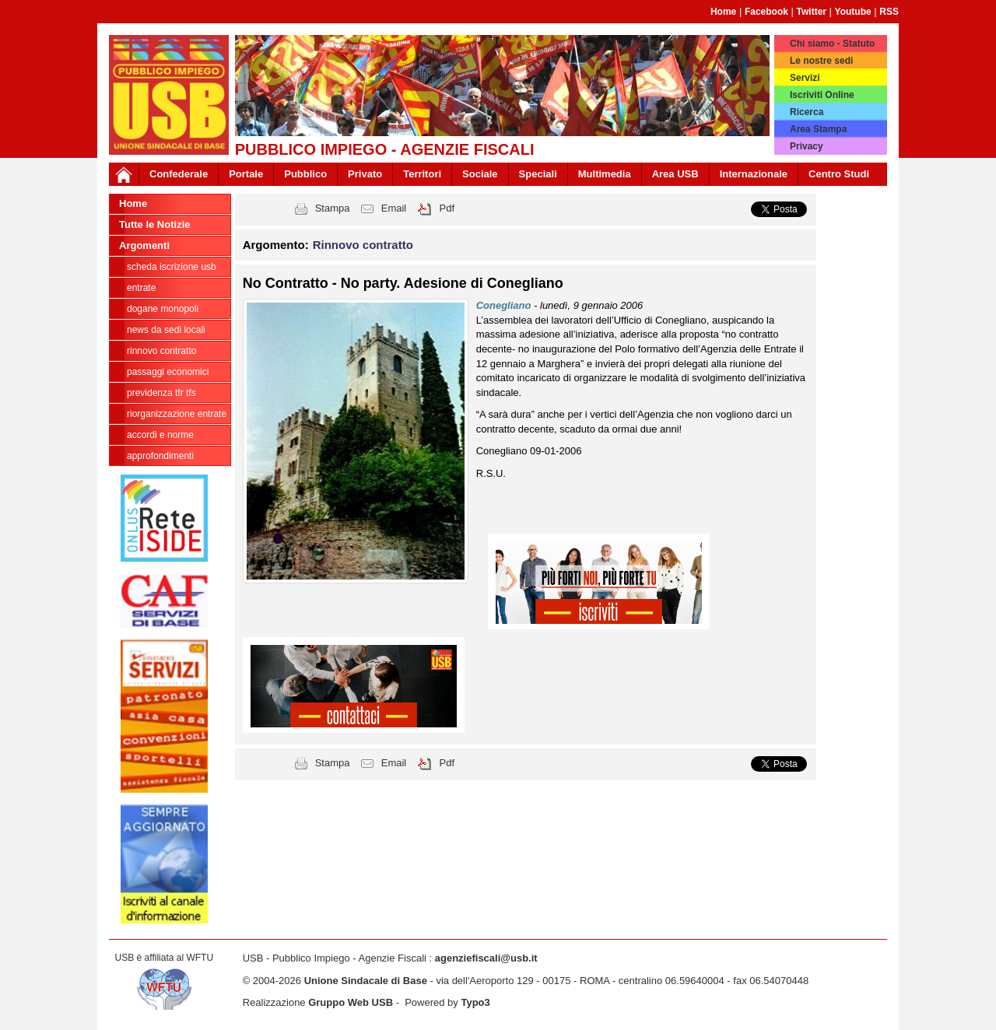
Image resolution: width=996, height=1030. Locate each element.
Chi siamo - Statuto (832, 43)
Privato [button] (365, 174)
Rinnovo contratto (161, 350)
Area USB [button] (675, 174)
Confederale (178, 174)
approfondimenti (160, 455)
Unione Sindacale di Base (365, 980)
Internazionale (753, 174)
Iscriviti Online (822, 94)
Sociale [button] (480, 174)
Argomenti (144, 245)
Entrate (141, 287)
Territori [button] (422, 174)
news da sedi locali (166, 329)
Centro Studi (838, 174)
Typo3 (475, 1002)
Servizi (805, 77)
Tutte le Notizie (154, 224)
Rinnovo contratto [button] (363, 244)
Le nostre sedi (821, 60)
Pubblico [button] (305, 174)
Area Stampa (818, 129)
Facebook (766, 11)
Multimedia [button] (604, 174)
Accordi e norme (160, 434)
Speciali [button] (538, 174)
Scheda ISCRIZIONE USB (171, 266)
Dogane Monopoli (162, 308)
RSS (889, 11)
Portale (246, 174)
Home (723, 11)
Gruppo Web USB (350, 1002)
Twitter (811, 11)
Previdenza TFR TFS (161, 392)
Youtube (853, 11)
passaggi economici (168, 371)
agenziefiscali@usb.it (486, 958)
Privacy (806, 146)
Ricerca (806, 112)
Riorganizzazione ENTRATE (176, 413)
